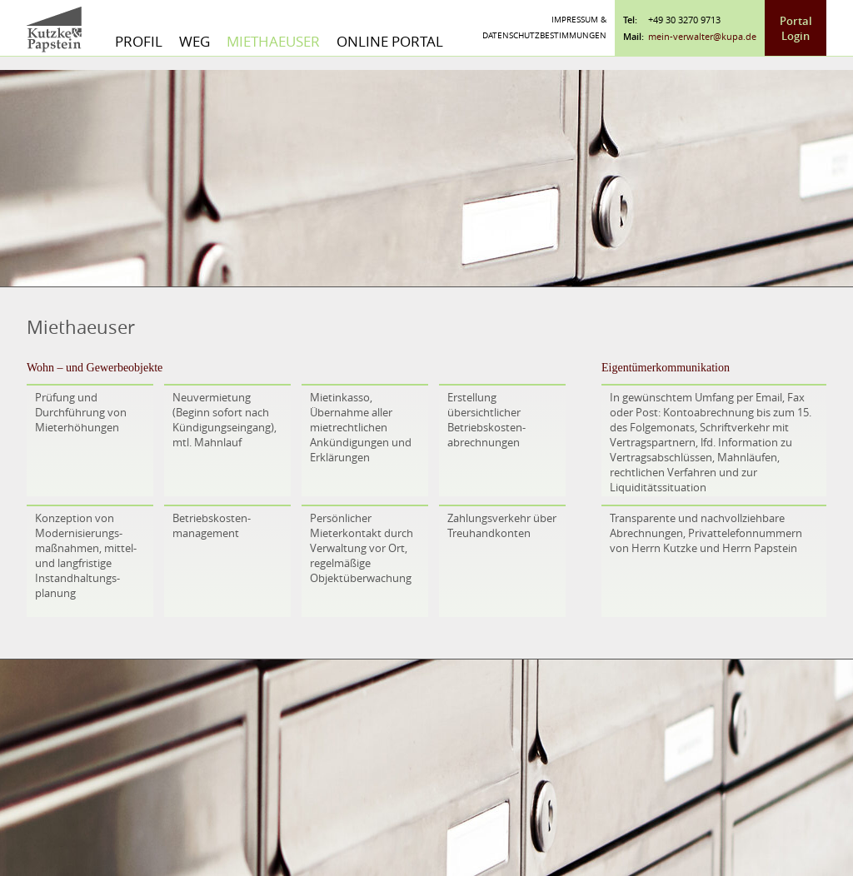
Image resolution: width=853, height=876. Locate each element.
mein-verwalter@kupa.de (702, 36)
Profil (138, 41)
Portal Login (796, 28)
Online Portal (390, 41)
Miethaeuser (273, 41)
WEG (194, 41)
